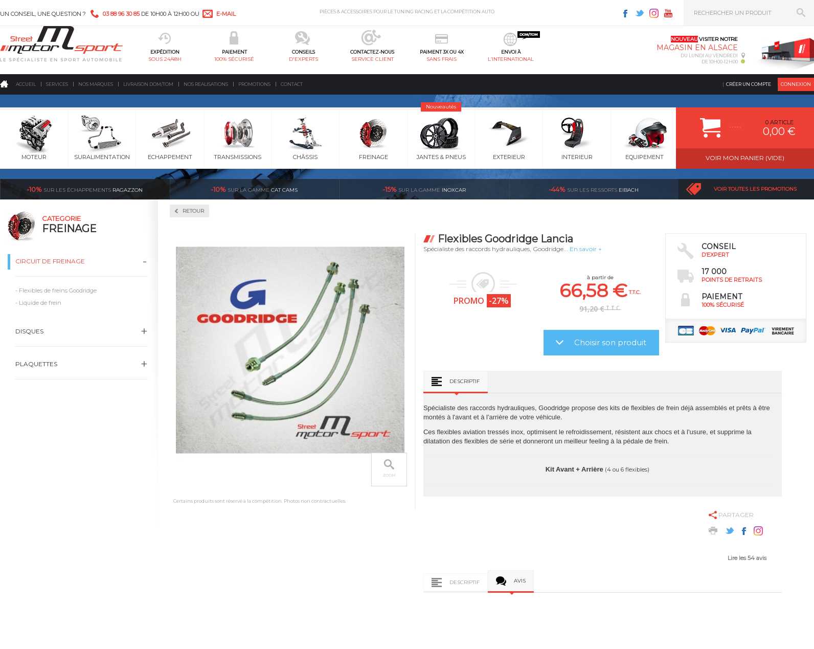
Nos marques (95, 84)
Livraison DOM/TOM (148, 84)
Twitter (639, 13)
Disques (29, 331)
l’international (511, 59)
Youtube (668, 13)
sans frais (441, 59)
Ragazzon (85, 189)
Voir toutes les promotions (755, 189)
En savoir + (586, 249)
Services (57, 84)
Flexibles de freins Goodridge (58, 290)
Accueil (26, 84)
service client (372, 59)
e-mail (226, 13)
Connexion (796, 84)
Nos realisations (206, 84)
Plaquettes (36, 364)
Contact (292, 84)
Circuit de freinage (50, 261)
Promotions (254, 84)
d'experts (303, 59)
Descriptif (464, 381)
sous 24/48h (165, 59)
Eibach (594, 189)
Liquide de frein (40, 302)
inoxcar (424, 189)
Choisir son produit (610, 342)
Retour (193, 211)
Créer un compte (748, 84)
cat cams (254, 189)
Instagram (654, 13)
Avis (520, 580)
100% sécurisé (234, 59)
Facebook (625, 13)
